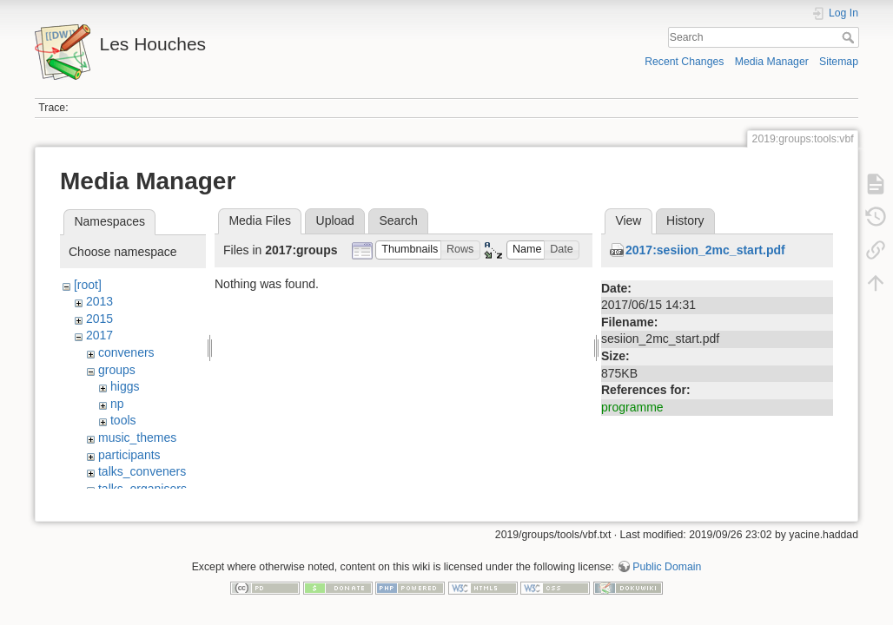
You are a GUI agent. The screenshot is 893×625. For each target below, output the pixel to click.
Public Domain (666, 568)
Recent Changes (684, 62)
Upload (335, 220)
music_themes (137, 437)
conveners (126, 352)
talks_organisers (142, 489)
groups (117, 370)
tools (123, 420)
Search (850, 37)
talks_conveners (142, 471)
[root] (88, 285)
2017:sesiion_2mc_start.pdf (705, 250)
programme (632, 407)
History (685, 220)
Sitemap (838, 62)
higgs (124, 386)
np (117, 404)
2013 (99, 301)
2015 (99, 319)
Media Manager (772, 62)
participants (129, 455)
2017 (99, 335)
